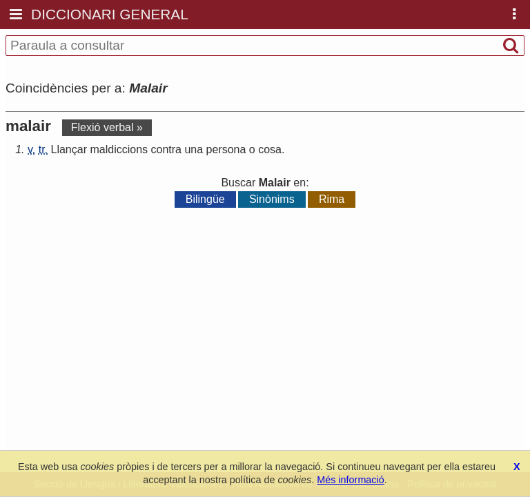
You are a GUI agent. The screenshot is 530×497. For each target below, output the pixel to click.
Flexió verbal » (107, 127)
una (193, 149)
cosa (270, 149)
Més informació (350, 479)
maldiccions (119, 149)
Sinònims (272, 199)
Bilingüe (205, 199)
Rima (331, 199)
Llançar (69, 149)
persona (226, 149)
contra (166, 149)
